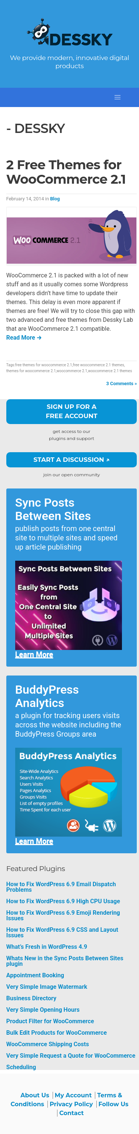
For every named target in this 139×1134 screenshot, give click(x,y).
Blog (55, 198)
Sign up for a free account (71, 411)
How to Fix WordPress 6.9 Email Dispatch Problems (61, 887)
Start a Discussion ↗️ (71, 459)
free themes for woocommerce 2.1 (43, 365)
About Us (34, 1095)
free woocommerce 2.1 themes (98, 365)
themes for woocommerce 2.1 (31, 371)
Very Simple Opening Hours (43, 1010)
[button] (117, 97)
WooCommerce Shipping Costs (47, 1044)
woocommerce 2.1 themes (110, 371)
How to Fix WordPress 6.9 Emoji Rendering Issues (63, 915)
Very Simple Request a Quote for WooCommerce (70, 1055)
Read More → (24, 337)
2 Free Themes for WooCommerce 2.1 (66, 172)
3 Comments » (121, 383)
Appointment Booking (35, 975)
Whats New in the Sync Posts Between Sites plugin (64, 961)
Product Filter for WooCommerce (50, 1021)
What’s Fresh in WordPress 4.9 (46, 947)
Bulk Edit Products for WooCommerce (56, 1032)
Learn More (34, 654)
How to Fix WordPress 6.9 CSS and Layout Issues (62, 932)
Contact (71, 1113)
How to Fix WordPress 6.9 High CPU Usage (63, 901)
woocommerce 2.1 (72, 371)
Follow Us (114, 1104)
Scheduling (21, 1067)
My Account (73, 1095)
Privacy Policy (71, 1104)
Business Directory (31, 998)
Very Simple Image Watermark (46, 987)
